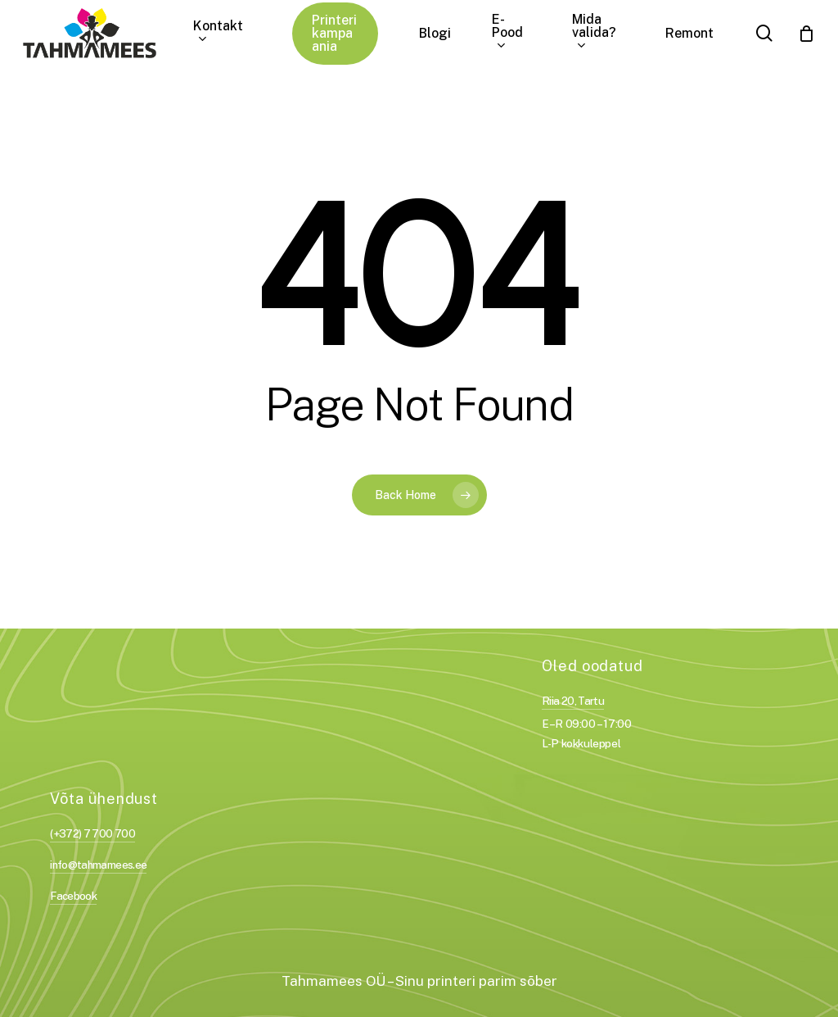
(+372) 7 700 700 (92, 833)
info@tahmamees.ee (98, 864)
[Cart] (806, 34)
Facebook (73, 895)
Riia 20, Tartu (573, 700)
